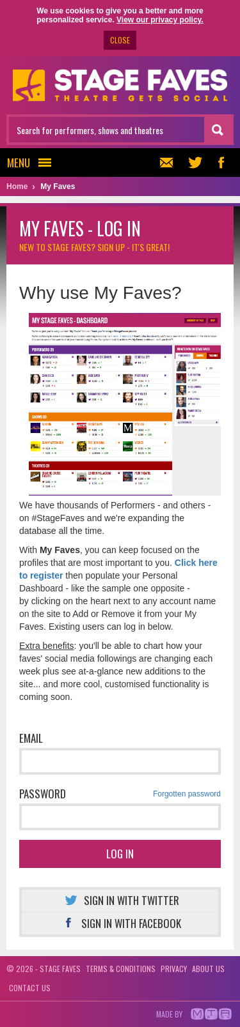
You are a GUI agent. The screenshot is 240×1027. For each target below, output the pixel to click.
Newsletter (165, 162)
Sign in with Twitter (120, 900)
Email (31, 738)
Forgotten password (187, 793)
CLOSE (120, 39)
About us (208, 968)
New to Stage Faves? (94, 247)
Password (120, 793)
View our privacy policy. (160, 19)
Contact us (30, 987)
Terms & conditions (121, 968)
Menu (33, 162)
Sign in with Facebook (120, 923)
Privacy (174, 968)
